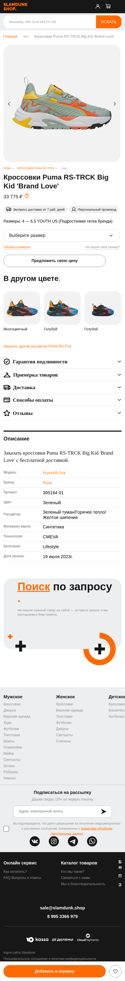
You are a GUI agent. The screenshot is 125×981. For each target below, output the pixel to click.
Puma (47, 483)
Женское (65, 696)
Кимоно (10, 778)
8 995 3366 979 (62, 916)
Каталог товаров (79, 862)
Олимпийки (13, 747)
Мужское (13, 696)
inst (54, 841)
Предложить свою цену (54, 260)
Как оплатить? (15, 871)
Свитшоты (12, 760)
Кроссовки (12, 704)
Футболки (11, 729)
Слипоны (63, 741)
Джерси (10, 710)
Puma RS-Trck (54, 473)
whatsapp (92, 841)
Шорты (9, 741)
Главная (10, 36)
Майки (9, 753)
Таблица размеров (17, 247)
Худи (7, 723)
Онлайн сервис (20, 862)
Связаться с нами (75, 878)
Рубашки (11, 772)
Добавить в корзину (54, 971)
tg (73, 841)
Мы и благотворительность (83, 884)
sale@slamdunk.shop (62, 907)
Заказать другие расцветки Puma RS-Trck (37, 346)
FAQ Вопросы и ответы (22, 878)
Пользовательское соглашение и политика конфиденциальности (50, 959)
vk (35, 841)
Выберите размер (27, 235)
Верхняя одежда (17, 716)
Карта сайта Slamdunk (19, 952)
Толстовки (12, 735)
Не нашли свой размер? (102, 247)
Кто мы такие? (73, 871)
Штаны (9, 766)
